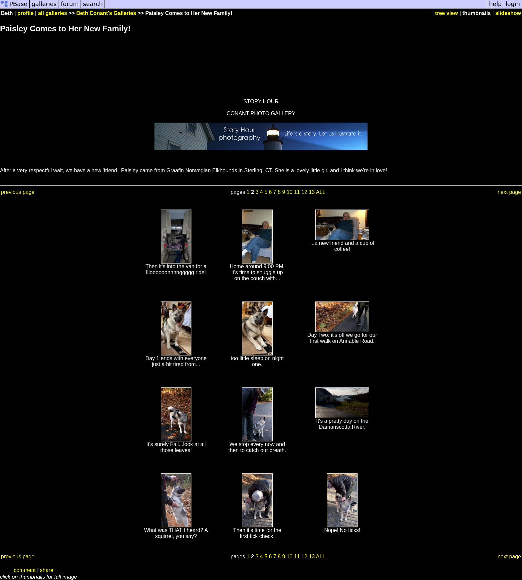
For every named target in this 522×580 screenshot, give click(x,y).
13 (312, 192)
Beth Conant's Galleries (106, 13)
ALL (320, 192)
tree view (446, 13)
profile (25, 13)
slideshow (508, 13)
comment (25, 570)
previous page (18, 192)
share (46, 570)
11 (297, 192)
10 (290, 192)
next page (509, 192)
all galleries (52, 13)
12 (304, 192)
